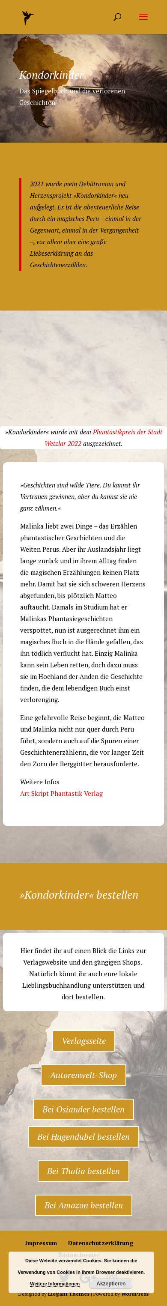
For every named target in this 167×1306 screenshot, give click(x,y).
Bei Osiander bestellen (83, 1109)
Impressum (41, 1243)
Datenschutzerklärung (100, 1243)
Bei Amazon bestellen (84, 1205)
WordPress (135, 1294)
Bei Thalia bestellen (83, 1171)
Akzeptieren (110, 1284)
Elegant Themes (68, 1294)
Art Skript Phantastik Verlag (61, 793)
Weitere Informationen (55, 1283)
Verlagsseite (84, 1040)
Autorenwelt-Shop (83, 1075)
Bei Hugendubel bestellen (83, 1136)
